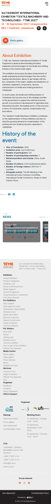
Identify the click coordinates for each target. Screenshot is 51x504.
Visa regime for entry (11, 306)
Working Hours (9, 312)
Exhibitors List (9, 284)
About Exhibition (10, 278)
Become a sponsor (11, 317)
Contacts (7, 388)
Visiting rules (8, 337)
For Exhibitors (9, 300)
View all (43, 217)
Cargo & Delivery (10, 323)
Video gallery (8, 357)
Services (7, 368)
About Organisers (10, 391)
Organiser (7, 382)
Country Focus (9, 371)
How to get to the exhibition (14, 345)
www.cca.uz (8, 466)
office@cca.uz (9, 463)
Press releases (9, 360)
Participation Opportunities (14, 309)
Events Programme (11, 292)
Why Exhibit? (8, 303)
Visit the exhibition (10, 343)
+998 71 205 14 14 (11, 456)
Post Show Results (11, 297)
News (5, 363)
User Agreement (10, 425)
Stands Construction (11, 320)
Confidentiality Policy (12, 429)
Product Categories (11, 281)
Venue (6, 334)
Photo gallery (8, 354)
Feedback (7, 386)
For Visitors (8, 328)
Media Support (9, 289)
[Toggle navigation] (47, 3)
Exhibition (7, 275)
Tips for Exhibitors (10, 326)
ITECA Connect (10, 394)
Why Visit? (7, 332)
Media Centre (9, 351)
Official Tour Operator (12, 348)
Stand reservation (10, 315)
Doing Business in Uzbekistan (15, 295)
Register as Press (10, 365)
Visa (5, 380)
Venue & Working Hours (13, 286)
